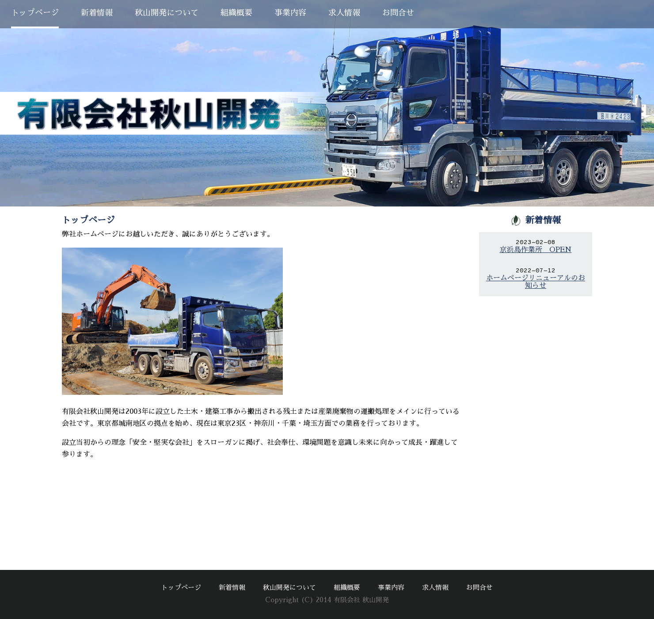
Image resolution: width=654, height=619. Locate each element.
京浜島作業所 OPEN (536, 249)
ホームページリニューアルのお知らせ (535, 282)
